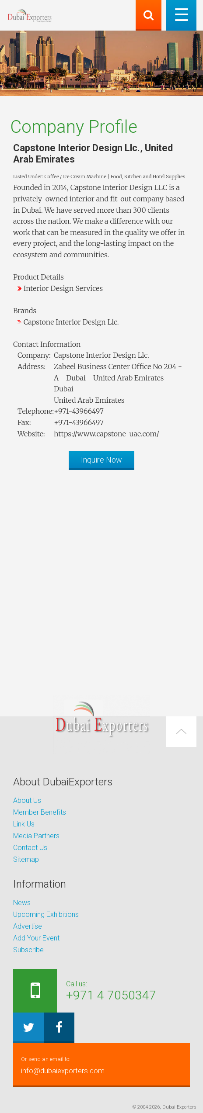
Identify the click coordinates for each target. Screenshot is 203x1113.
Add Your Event (36, 938)
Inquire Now (101, 459)
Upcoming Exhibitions (46, 914)
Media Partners (36, 836)
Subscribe (28, 950)
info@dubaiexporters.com (101, 1064)
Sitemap (26, 859)
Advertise (27, 926)
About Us (27, 800)
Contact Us (30, 847)
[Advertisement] (101, 578)
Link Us (24, 824)
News (22, 903)
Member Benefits (39, 812)
